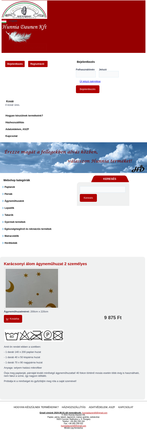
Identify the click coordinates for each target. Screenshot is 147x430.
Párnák (8, 194)
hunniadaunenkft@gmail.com (94, 413)
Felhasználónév (85, 69)
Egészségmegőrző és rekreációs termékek (28, 229)
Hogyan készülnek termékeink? (24, 115)
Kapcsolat (11, 136)
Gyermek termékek (15, 222)
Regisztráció (37, 64)
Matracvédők (12, 236)
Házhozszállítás (14, 122)
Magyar (4, 21)
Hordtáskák (11, 243)
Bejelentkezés (15, 64)
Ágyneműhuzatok (14, 201)
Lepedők (9, 208)
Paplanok (10, 187)
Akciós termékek (30, 47)
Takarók (9, 215)
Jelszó (103, 69)
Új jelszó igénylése (90, 81)
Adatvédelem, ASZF (17, 129)
